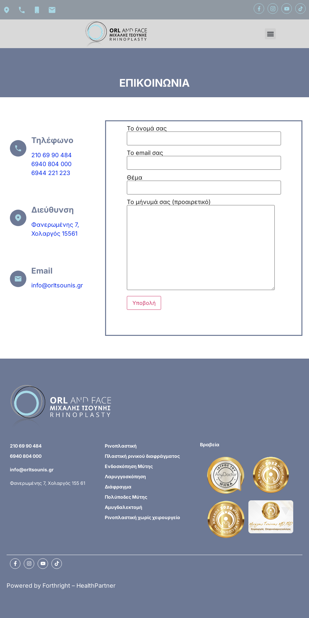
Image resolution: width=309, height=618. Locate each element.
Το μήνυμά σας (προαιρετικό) (201, 245)
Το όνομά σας (204, 134)
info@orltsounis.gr (57, 285)
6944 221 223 (50, 172)
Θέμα (204, 183)
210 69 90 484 (51, 155)
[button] (270, 33)
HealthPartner (96, 585)
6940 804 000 (51, 164)
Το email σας (204, 158)
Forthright (56, 585)
